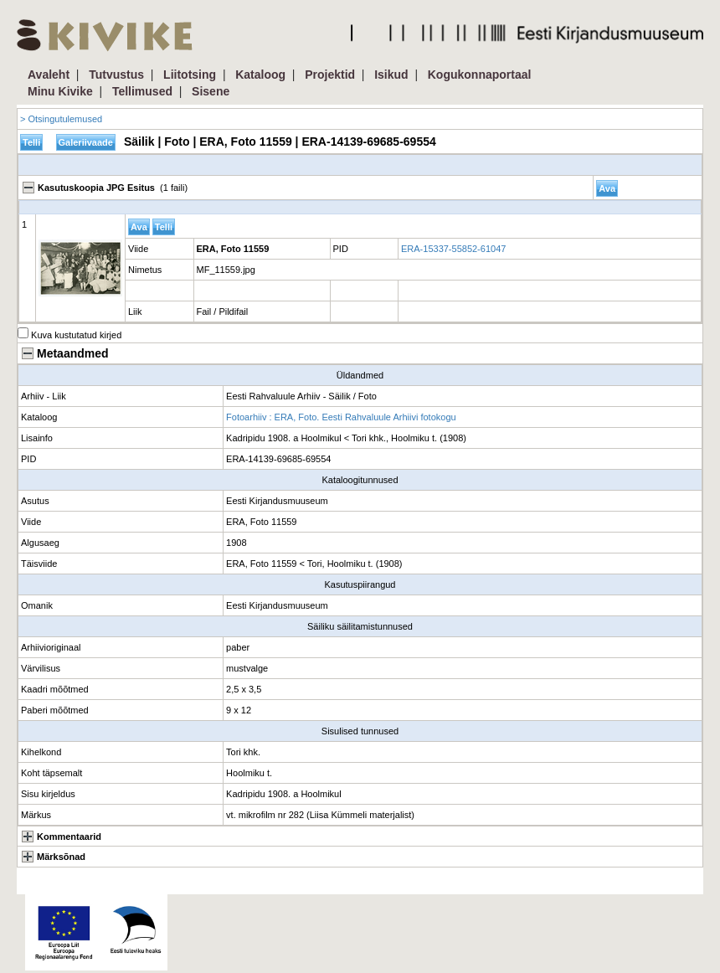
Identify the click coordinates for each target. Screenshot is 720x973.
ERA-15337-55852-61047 (453, 249)
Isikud (391, 74)
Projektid (330, 74)
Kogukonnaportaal (480, 74)
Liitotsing (189, 74)
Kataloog (260, 74)
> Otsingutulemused (61, 119)
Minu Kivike (60, 91)
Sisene (210, 91)
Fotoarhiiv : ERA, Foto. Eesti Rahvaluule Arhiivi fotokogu (341, 417)
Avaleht (48, 74)
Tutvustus (116, 74)
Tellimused (142, 91)
